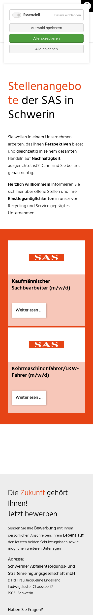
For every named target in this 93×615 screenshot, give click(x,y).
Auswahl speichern (46, 28)
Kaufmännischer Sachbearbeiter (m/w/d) (41, 284)
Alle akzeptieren (46, 38)
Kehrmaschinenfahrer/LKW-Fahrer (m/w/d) (45, 372)
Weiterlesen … (31, 312)
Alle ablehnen (46, 49)
